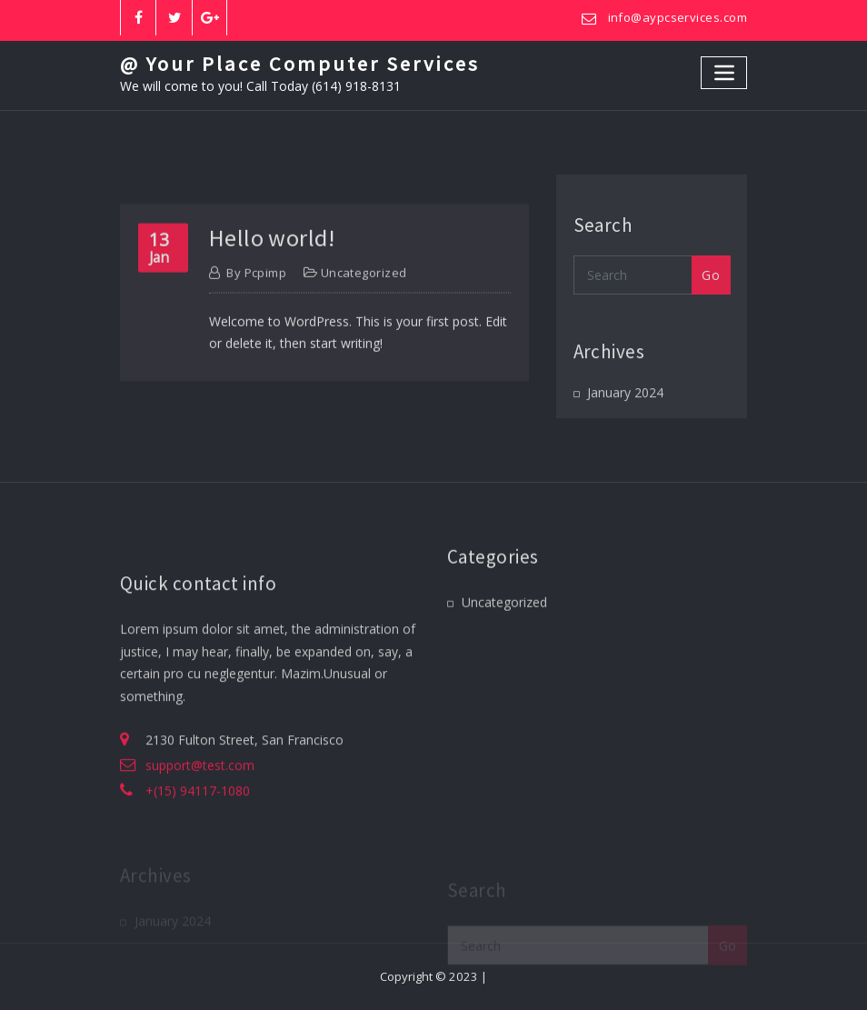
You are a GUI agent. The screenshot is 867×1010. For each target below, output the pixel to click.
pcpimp (256, 299)
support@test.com (199, 800)
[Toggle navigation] (724, 72)
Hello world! (271, 263)
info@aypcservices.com (677, 17)
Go (711, 287)
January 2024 (625, 402)
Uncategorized (364, 299)
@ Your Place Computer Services (300, 63)
